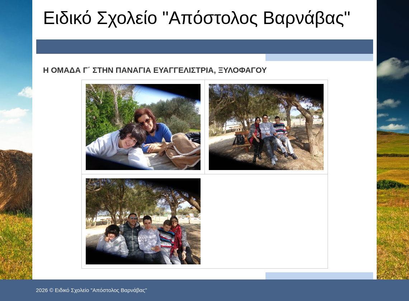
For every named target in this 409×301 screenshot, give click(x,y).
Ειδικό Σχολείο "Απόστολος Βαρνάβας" (197, 18)
